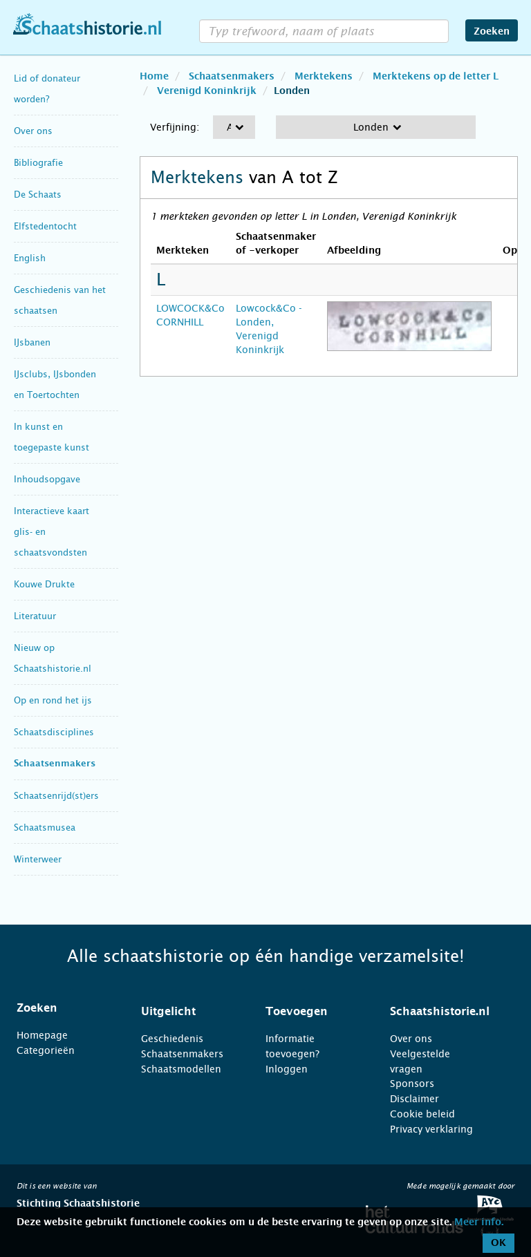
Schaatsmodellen (181, 1069)
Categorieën (46, 1050)
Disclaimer (414, 1098)
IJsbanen (32, 342)
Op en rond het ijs (53, 700)
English (30, 258)
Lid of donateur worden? (47, 88)
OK (498, 1243)
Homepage (42, 1035)
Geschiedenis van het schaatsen (60, 300)
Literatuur (35, 616)
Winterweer (38, 859)
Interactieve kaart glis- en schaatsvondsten (51, 532)
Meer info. (478, 1222)
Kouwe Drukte (44, 584)
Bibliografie (38, 163)
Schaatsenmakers (54, 763)
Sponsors (412, 1083)
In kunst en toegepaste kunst (51, 437)
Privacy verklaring (431, 1129)
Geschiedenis (172, 1038)
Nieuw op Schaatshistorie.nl (52, 658)
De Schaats (38, 194)
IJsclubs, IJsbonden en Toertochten (55, 384)
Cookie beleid (422, 1113)
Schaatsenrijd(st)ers (56, 796)
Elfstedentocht (45, 226)
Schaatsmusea (44, 827)
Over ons (33, 131)
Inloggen (287, 1069)
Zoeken (492, 32)
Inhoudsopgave (47, 479)
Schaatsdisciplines (54, 732)
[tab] (61, 1008)
